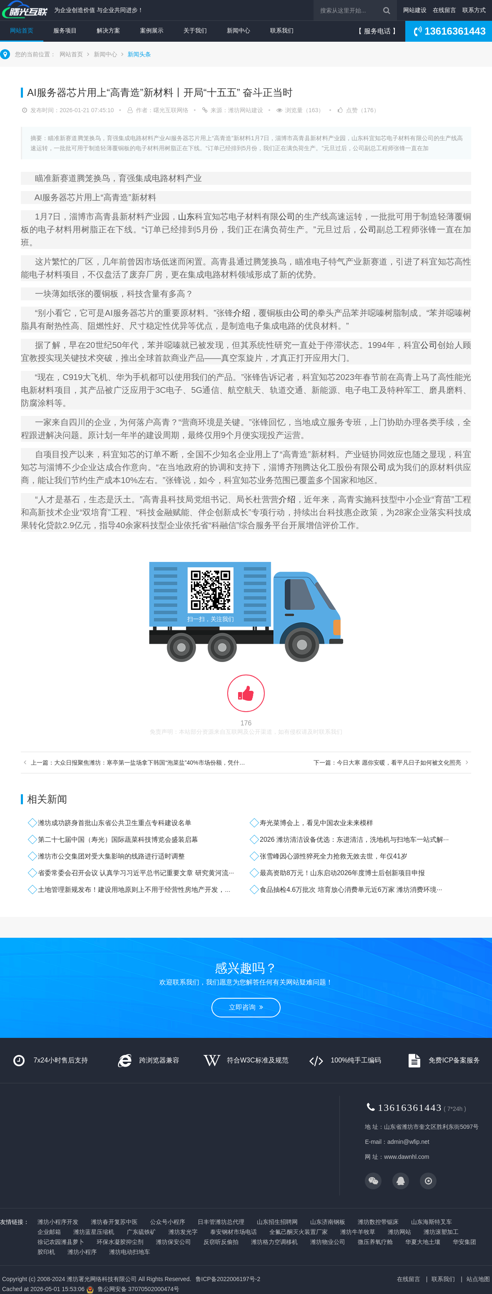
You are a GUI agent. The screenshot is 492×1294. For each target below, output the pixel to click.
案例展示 (151, 30)
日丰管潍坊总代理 (221, 1221)
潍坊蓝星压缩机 (93, 1232)
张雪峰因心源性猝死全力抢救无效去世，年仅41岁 (333, 856)
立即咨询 (246, 1007)
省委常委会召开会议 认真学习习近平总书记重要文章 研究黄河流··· (136, 872)
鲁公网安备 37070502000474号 (139, 1289)
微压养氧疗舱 (375, 1242)
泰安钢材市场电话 (233, 1232)
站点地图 (478, 1279)
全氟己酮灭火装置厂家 (298, 1232)
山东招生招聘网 (277, 1221)
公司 (287, 216)
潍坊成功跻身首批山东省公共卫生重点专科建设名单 (114, 822)
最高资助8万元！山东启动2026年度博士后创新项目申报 (342, 872)
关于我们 (195, 30)
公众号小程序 (167, 1221)
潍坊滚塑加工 (441, 1232)
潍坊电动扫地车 (129, 1252)
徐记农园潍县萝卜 (61, 1242)
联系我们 (282, 30)
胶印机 (46, 1252)
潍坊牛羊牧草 (357, 1232)
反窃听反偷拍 (220, 1242)
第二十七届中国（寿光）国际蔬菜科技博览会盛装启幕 (118, 839)
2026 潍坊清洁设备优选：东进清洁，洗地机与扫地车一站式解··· (354, 839)
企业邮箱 (49, 1232)
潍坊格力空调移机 (274, 1242)
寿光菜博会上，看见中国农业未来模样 (316, 822)
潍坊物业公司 (327, 1242)
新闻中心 (238, 30)
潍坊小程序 (82, 1252)
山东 (186, 216)
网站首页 (21, 30)
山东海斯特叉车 (431, 1221)
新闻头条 (139, 54)
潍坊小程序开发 (58, 1221)
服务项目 (65, 30)
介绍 (241, 312)
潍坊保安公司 (173, 1242)
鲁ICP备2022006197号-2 (228, 1279)
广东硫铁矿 (141, 1232)
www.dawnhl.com (406, 1156)
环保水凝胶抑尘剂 (120, 1242)
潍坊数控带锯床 (378, 1221)
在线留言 (444, 10)
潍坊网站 (399, 1232)
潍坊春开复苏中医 (114, 1221)
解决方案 (108, 30)
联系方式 (474, 10)
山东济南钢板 (327, 1221)
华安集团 (464, 1242)
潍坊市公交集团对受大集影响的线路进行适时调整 (111, 856)
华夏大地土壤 (422, 1242)
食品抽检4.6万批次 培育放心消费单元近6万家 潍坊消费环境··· (351, 889)
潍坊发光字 (183, 1232)
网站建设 (415, 10)
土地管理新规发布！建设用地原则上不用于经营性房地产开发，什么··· (140, 889)
